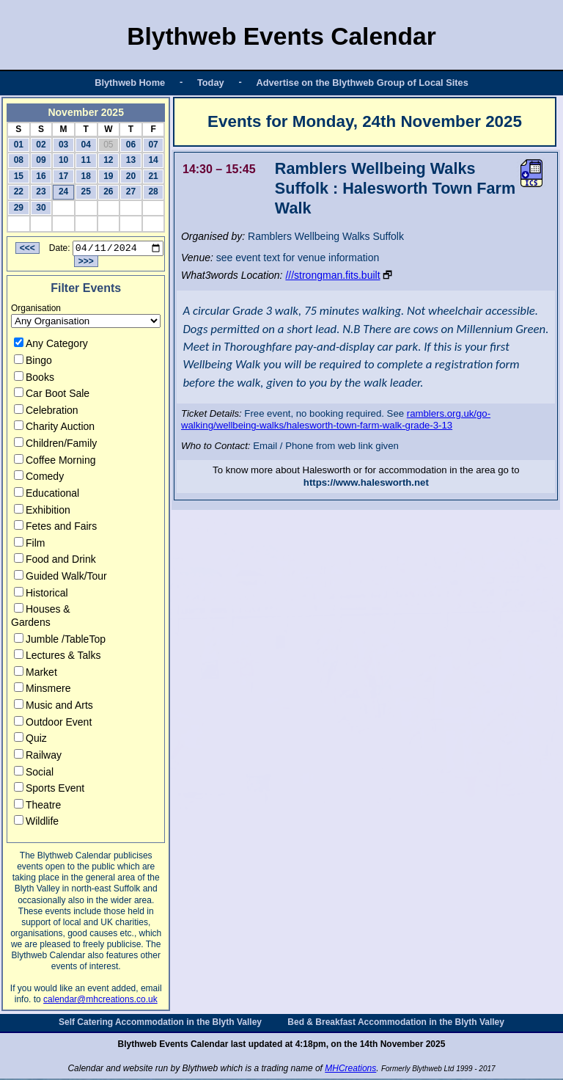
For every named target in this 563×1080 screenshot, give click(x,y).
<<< (27, 250)
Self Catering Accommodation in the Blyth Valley (160, 1024)
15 (18, 176)
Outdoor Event (53, 723)
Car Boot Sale (51, 395)
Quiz (30, 740)
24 (63, 191)
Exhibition (42, 511)
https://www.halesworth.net (366, 482)
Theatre (37, 806)
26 (108, 191)
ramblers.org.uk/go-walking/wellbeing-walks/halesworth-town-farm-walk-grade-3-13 (335, 419)
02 (40, 144)
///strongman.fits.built (332, 275)
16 (40, 176)
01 (18, 144)
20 (131, 176)
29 (18, 207)
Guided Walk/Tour (60, 578)
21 (153, 176)
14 (153, 160)
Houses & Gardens (40, 617)
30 (40, 207)
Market (35, 673)
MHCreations (350, 1070)
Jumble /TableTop (60, 640)
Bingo (33, 362)
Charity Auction (54, 428)
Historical (41, 594)
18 (86, 176)
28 (153, 191)
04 (86, 144)
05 (108, 144)
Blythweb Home (130, 82)
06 (131, 144)
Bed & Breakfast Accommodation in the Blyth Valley (395, 1024)
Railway (38, 757)
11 (86, 160)
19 (108, 176)
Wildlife (36, 823)
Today (210, 82)
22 (18, 191)
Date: (59, 250)
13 (131, 160)
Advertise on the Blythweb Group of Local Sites (362, 82)
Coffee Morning (54, 461)
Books (34, 378)
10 (63, 160)
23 (40, 191)
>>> (86, 263)
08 (18, 160)
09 (40, 160)
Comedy (39, 478)
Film (29, 544)
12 (108, 160)
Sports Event (49, 790)
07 (153, 144)
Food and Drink (55, 561)
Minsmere (42, 690)
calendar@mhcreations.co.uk (100, 1001)
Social (34, 773)
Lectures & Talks (57, 657)
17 (63, 176)
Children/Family (55, 445)
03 (63, 144)
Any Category (51, 345)
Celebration (46, 411)
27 (131, 191)
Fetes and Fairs (55, 528)
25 (86, 191)
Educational (46, 495)
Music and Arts (53, 707)
